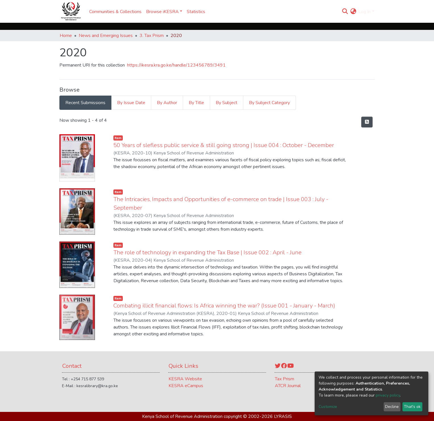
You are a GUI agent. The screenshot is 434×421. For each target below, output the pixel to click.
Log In (364, 12)
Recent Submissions (85, 103)
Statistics (196, 12)
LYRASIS (283, 416)
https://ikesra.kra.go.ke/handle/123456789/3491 (176, 65)
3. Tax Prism (152, 35)
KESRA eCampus (186, 386)
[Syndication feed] (367, 122)
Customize (328, 406)
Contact (72, 366)
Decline (392, 406)
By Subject (226, 103)
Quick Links (183, 366)
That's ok (412, 406)
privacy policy (388, 395)
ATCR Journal (288, 386)
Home (66, 35)
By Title (196, 103)
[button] (353, 11)
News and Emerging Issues (106, 35)
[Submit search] (344, 11)
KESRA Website (185, 379)
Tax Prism (284, 379)
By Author (167, 103)
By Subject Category (269, 103)
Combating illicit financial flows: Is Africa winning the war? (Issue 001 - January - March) (224, 305)
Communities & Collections (115, 12)
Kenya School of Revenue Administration (182, 416)
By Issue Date (131, 103)
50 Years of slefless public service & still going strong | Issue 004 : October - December (223, 145)
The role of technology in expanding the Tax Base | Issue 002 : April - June (207, 252)
